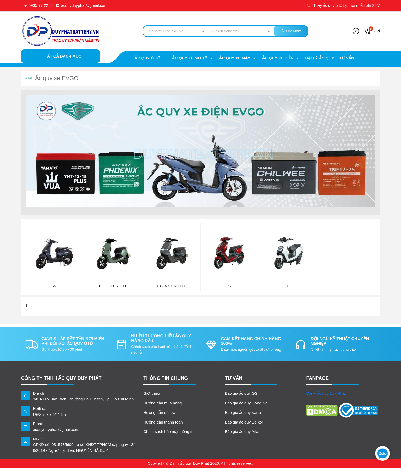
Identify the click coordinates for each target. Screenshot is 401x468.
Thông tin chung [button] (165, 378)
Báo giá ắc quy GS (241, 393)
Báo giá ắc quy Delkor (244, 422)
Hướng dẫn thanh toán (163, 422)
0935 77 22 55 (39, 5)
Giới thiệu (151, 393)
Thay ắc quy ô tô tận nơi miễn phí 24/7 (343, 5)
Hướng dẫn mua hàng (162, 403)
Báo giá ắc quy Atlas (242, 431)
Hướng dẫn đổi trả (159, 412)
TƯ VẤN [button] (233, 378)
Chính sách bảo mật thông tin (168, 431)
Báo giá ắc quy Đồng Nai (246, 403)
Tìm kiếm (291, 31)
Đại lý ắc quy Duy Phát (326, 393)
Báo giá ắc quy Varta (243, 412)
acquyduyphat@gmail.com (81, 5)
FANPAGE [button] (317, 378)
